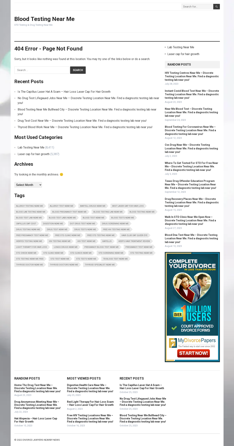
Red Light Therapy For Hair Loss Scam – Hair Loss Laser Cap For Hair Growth (90, 403)
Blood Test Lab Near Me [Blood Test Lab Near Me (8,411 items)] (29, 218)
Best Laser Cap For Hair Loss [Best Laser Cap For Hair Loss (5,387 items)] (128, 206)
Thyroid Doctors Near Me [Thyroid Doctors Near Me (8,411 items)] (64, 265)
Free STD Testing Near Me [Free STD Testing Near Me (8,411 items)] (101, 235)
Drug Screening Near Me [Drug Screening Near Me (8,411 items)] (115, 223)
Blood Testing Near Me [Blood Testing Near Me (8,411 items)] (142, 212)
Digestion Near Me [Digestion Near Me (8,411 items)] (53, 223)
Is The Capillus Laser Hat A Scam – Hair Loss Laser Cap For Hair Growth (64, 91)
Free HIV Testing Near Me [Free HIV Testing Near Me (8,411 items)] (116, 229)
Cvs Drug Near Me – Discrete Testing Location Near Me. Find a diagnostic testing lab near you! (191, 148)
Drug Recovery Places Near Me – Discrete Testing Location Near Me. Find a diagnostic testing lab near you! (192, 202)
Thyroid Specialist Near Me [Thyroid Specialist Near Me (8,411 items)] (100, 265)
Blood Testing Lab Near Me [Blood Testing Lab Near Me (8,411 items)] (108, 212)
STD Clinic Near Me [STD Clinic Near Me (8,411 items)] (53, 253)
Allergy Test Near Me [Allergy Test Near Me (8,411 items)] (61, 206)
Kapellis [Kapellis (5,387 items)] (107, 241)
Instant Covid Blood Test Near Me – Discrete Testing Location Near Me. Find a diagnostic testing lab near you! (192, 94)
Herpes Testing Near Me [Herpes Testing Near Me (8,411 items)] (29, 241)
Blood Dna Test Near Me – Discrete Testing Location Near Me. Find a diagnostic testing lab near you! (191, 238)
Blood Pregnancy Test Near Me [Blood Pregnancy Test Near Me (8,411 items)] (69, 212)
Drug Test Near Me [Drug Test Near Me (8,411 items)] (57, 229)
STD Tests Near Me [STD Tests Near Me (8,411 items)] (86, 259)
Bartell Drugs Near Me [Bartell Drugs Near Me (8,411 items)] (92, 206)
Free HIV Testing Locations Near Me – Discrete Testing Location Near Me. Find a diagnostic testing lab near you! (90, 418)
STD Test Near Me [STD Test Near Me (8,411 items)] (59, 259)
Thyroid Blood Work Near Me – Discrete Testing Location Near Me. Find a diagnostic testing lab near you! (85, 127)
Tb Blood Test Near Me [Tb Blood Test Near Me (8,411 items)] (115, 259)
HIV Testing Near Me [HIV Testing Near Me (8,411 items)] (59, 241)
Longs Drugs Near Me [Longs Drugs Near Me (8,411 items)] (65, 247)
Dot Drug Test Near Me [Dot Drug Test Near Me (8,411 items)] (82, 223)
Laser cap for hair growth (34, 154)
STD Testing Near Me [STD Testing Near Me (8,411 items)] (141, 253)
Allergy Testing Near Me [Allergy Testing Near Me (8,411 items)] (29, 206)
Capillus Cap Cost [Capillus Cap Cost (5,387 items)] (26, 223)
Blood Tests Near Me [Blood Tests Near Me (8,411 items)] (122, 218)
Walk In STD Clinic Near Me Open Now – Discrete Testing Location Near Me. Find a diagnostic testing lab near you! (190, 220)
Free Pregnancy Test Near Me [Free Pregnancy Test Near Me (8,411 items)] (32, 235)
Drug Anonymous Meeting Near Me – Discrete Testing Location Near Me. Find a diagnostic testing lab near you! (37, 404)
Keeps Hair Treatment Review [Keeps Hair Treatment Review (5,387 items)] (134, 241)
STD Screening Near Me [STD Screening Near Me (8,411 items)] (111, 253)
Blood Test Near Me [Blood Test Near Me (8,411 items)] (93, 218)
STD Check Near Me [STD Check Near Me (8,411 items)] (26, 253)
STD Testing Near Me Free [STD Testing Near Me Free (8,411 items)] (29, 259)
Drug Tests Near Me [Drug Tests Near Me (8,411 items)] (85, 229)
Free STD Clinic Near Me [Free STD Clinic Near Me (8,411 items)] (67, 235)
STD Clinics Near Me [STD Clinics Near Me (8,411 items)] (81, 253)
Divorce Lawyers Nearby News (41, 439)
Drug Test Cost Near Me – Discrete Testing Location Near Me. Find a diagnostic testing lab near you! (82, 120)
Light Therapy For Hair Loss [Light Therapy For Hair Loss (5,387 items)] (31, 247)
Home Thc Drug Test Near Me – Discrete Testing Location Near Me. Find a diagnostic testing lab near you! (37, 388)
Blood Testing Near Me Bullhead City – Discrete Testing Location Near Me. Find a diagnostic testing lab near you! (143, 418)
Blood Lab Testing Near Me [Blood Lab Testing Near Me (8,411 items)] (30, 212)
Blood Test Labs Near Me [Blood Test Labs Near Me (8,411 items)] (62, 218)
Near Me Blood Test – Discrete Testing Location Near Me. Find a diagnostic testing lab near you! (191, 112)
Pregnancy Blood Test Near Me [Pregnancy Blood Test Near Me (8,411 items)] (101, 247)
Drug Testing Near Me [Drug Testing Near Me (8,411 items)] (28, 229)
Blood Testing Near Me (44, 19)
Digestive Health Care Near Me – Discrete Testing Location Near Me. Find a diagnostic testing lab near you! (90, 388)
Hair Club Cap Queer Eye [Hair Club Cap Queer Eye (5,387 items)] (134, 235)
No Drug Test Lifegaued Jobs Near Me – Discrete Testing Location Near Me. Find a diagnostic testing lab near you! (143, 401)
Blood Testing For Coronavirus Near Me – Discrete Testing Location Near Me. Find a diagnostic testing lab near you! (190, 130)
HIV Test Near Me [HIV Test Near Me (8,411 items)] (86, 241)
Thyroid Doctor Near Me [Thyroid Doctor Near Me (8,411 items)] (29, 265)
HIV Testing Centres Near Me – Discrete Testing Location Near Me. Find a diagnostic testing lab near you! (192, 76)
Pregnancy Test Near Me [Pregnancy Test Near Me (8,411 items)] (139, 247)
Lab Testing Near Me (31, 147)
